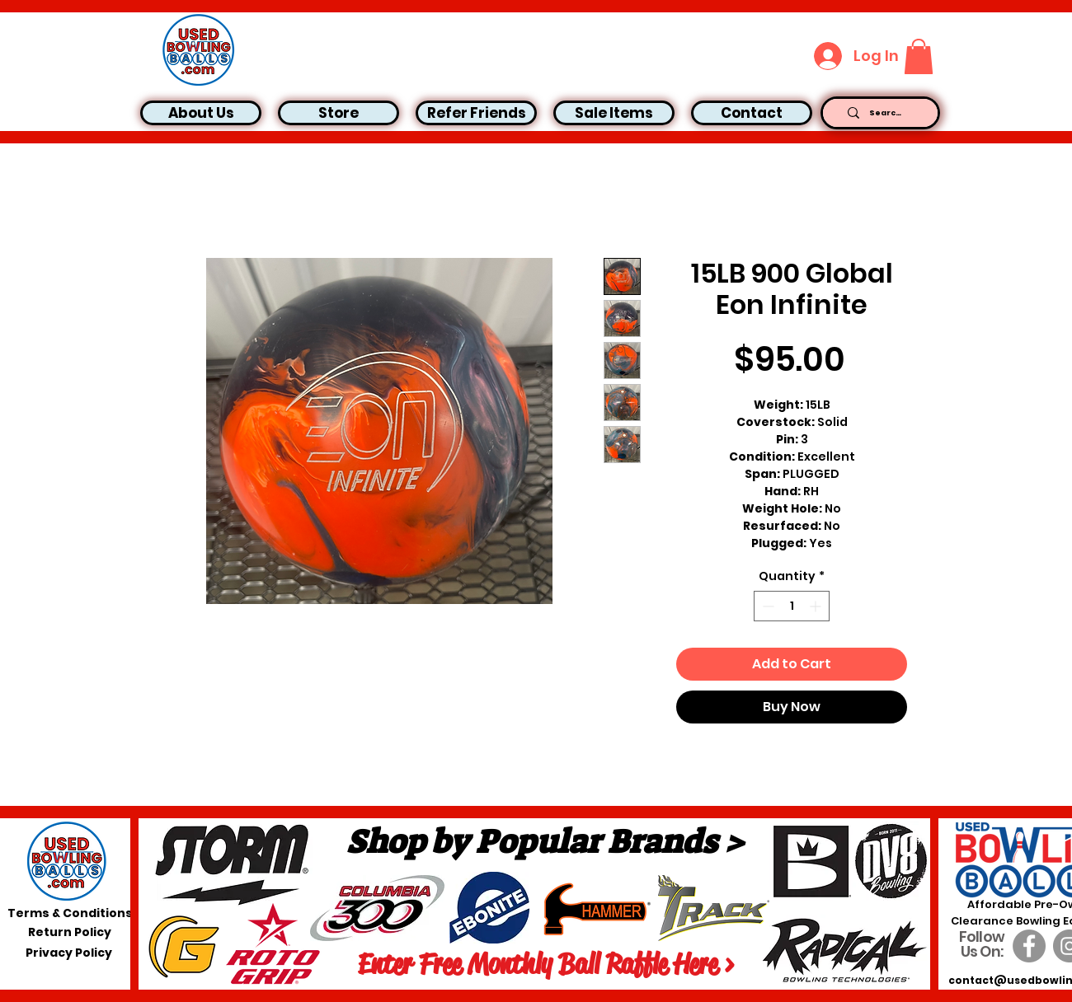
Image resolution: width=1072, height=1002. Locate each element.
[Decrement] (766, 606)
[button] (918, 56)
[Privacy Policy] (69, 952)
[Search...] (886, 113)
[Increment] (816, 606)
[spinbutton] (791, 606)
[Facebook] (1029, 945)
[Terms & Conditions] (70, 913)
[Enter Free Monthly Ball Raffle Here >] (546, 964)
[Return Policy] (69, 931)
